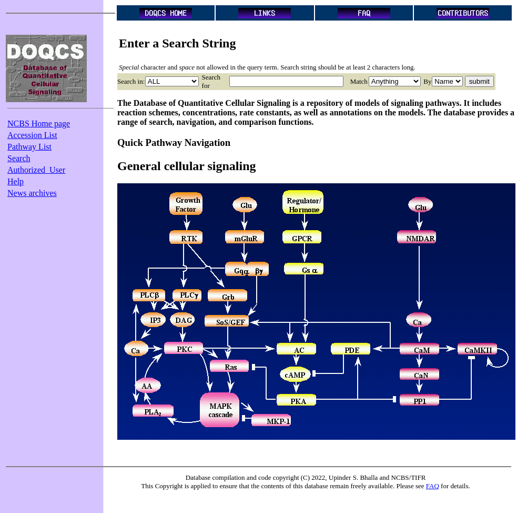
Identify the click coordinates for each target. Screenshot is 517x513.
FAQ (432, 486)
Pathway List (29, 146)
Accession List (32, 135)
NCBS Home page (38, 123)
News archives (32, 193)
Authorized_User (36, 169)
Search (19, 158)
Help (15, 181)
